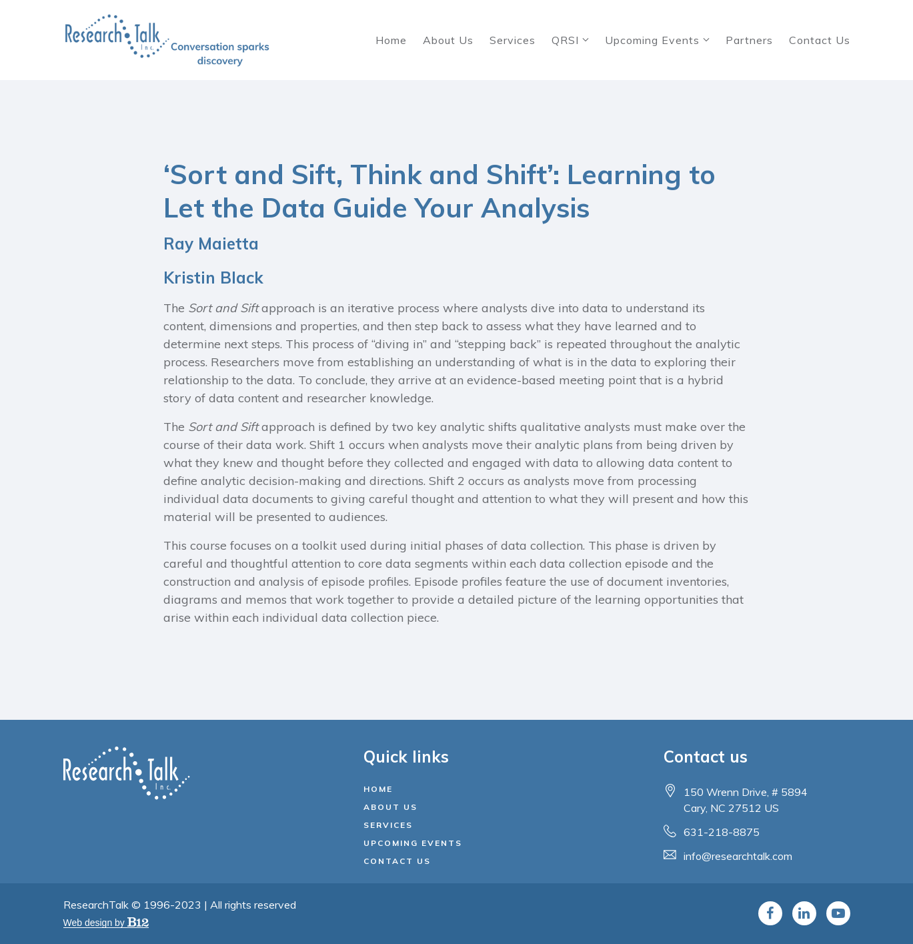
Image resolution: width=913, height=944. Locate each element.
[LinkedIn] (804, 913)
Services (513, 40)
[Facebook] (770, 913)
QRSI (565, 40)
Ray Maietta (211, 243)
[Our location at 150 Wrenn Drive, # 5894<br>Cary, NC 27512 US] (746, 800)
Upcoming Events (652, 40)
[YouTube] (838, 913)
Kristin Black (213, 278)
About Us (448, 40)
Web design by (106, 922)
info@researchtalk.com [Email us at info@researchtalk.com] (738, 856)
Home (391, 40)
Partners (749, 40)
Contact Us (819, 40)
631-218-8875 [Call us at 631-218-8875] (722, 832)
